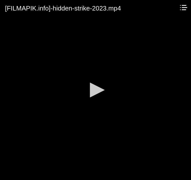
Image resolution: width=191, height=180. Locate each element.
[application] (95, 90)
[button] (95, 90)
